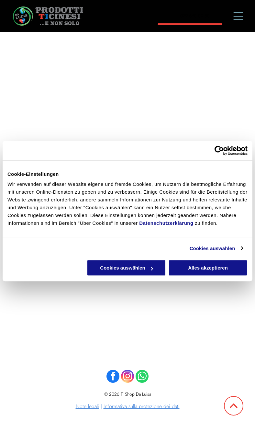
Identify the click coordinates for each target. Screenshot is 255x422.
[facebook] (112, 377)
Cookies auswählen (212, 248)
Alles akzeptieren (208, 268)
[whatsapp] (142, 377)
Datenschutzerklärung (166, 223)
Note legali (87, 406)
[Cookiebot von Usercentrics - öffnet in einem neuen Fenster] (219, 150)
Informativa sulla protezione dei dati (142, 406)
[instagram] (127, 377)
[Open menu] (238, 16)
